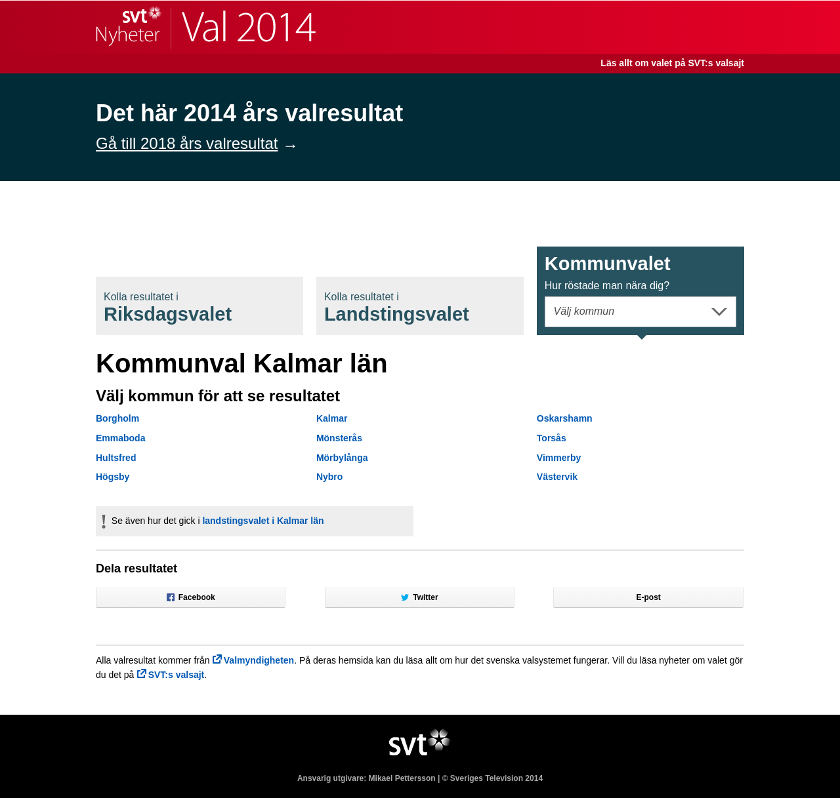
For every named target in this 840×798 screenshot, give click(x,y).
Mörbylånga (342, 457)
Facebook (191, 597)
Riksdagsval (168, 308)
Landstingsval (396, 308)
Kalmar (331, 418)
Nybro (329, 476)
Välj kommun (584, 311)
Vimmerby (559, 457)
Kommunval (608, 272)
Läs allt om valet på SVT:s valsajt (672, 63)
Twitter (419, 597)
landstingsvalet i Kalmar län (263, 520)
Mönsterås (339, 438)
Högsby (112, 476)
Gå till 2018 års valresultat (187, 143)
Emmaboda (120, 438)
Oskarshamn (565, 418)
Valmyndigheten (259, 660)
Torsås (551, 438)
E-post (649, 597)
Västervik (557, 476)
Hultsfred (116, 457)
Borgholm (117, 418)
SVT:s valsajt (176, 674)
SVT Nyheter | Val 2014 (206, 27)
